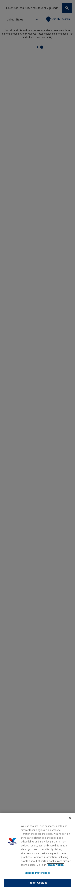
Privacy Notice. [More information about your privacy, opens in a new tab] (55, 864)
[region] (37, 851)
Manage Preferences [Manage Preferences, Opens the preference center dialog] (37, 872)
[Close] (70, 818)
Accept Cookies (37, 882)
